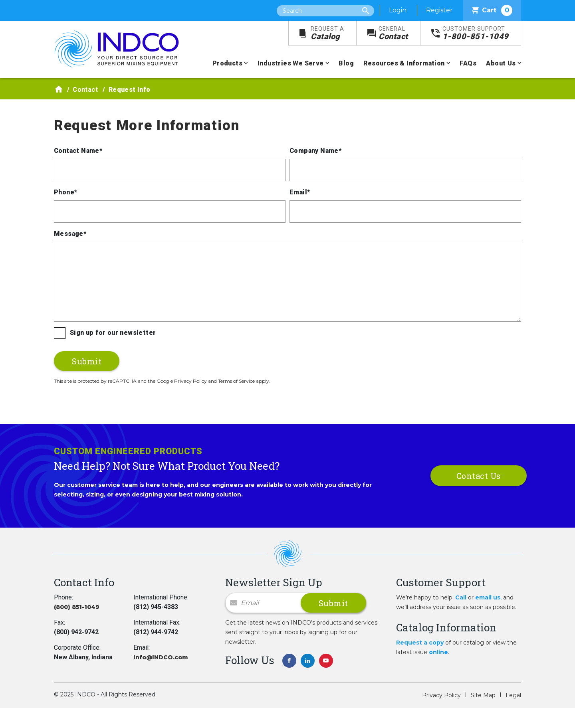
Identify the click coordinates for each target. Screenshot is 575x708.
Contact (393, 33)
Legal (513, 695)
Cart (492, 10)
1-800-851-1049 (475, 33)
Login (397, 10)
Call (460, 597)
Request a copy (420, 642)
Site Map (483, 695)
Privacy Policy (441, 695)
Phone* (65, 192)
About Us (501, 63)
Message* (70, 233)
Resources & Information (403, 63)
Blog (346, 63)
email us (487, 597)
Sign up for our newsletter (113, 332)
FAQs (468, 63)
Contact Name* (78, 150)
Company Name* (315, 150)
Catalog (327, 33)
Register (439, 10)
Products (227, 63)
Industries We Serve (291, 63)
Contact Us (478, 476)
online (438, 652)
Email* (299, 192)
